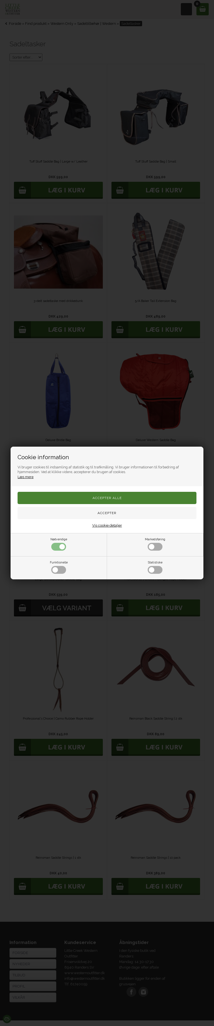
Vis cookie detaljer (107, 525)
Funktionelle (59, 567)
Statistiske (155, 567)
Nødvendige (58, 544)
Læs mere (25, 477)
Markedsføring (155, 544)
